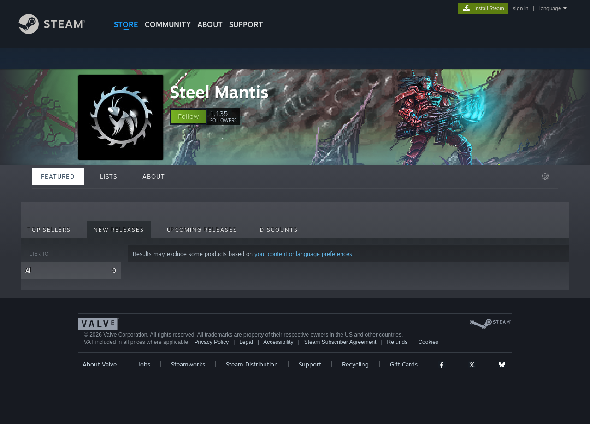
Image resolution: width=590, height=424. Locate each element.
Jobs (143, 364)
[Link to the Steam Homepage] (59, 31)
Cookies (428, 342)
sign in (520, 8)
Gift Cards (404, 364)
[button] (188, 116)
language (550, 8)
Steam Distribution (252, 364)
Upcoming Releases (202, 230)
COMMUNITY (168, 24)
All (70, 270)
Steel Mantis (219, 91)
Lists (108, 176)
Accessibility (278, 342)
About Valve (100, 364)
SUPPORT (246, 24)
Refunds (397, 342)
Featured (58, 176)
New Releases (119, 230)
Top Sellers (49, 230)
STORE (126, 24)
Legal (246, 342)
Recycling (355, 364)
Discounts (279, 230)
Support (310, 364)
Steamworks (188, 364)
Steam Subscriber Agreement (340, 342)
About (210, 24)
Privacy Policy (211, 342)
